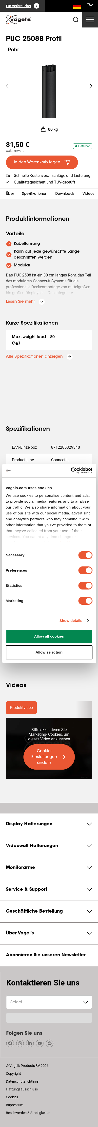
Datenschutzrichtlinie (22, 1081)
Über (10, 194)
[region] (49, 86)
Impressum (14, 1105)
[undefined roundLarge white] (91, 86)
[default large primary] (42, 162)
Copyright (13, 1073)
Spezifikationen (34, 194)
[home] (18, 19)
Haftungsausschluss (22, 1089)
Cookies (12, 1097)
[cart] (90, 6)
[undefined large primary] (49, 757)
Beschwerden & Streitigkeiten (28, 1113)
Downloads (65, 194)
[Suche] (77, 7)
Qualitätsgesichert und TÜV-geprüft (44, 182)
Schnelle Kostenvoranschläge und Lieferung (52, 175)
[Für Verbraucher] (22, 6)
